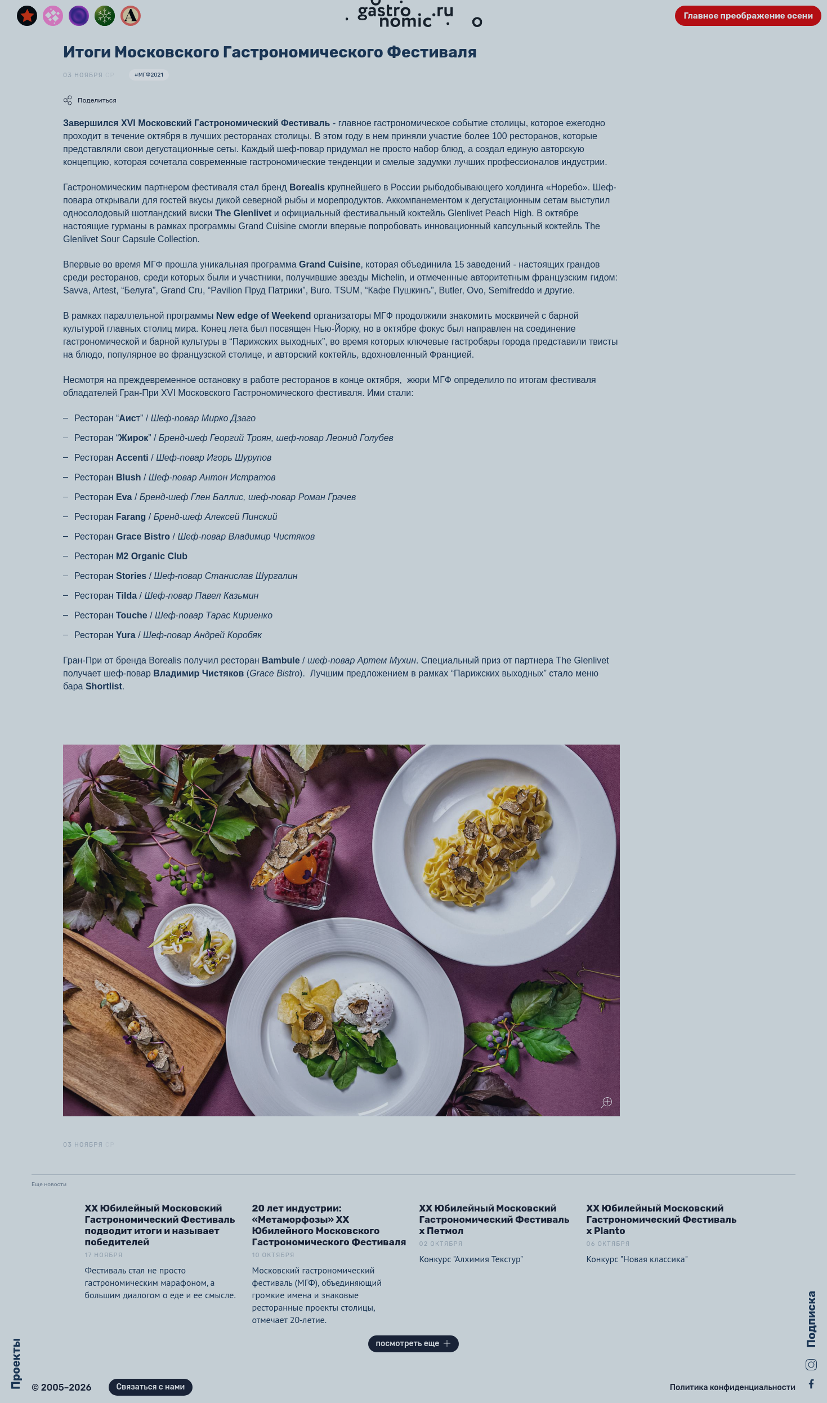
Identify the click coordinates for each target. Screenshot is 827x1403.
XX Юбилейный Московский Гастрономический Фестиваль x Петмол (494, 1219)
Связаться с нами (151, 1387)
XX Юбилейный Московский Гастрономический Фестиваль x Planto (662, 1219)
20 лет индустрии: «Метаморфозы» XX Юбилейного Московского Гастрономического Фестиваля (329, 1225)
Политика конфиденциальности (732, 1387)
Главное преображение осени (748, 16)
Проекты (16, 1363)
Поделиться (90, 100)
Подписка (811, 1319)
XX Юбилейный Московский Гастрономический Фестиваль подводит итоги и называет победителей (160, 1225)
